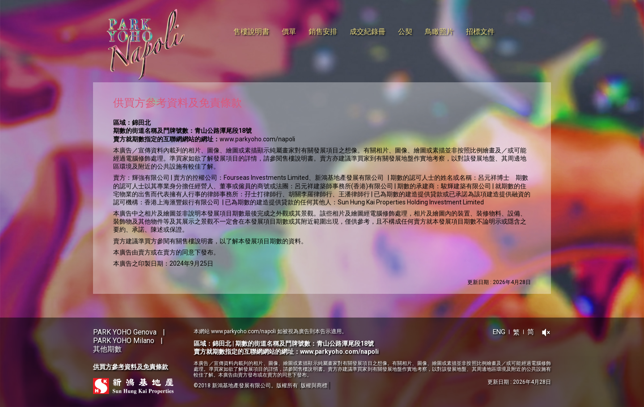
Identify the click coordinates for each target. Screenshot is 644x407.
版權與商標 (314, 385)
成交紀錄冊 (368, 31)
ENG (499, 332)
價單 (289, 31)
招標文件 (480, 31)
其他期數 (107, 349)
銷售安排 (323, 31)
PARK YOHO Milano (123, 340)
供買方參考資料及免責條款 (130, 366)
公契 (405, 31)
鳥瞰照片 (439, 31)
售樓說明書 (251, 31)
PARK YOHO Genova (125, 332)
